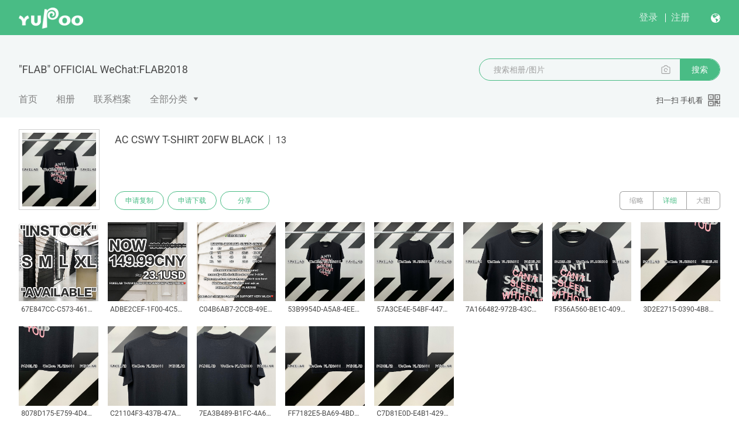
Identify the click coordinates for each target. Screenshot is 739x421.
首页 (28, 99)
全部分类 (168, 99)
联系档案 (112, 99)
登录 (648, 17)
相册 (65, 99)
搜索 (700, 69)
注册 (680, 17)
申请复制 (139, 200)
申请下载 (192, 200)
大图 (703, 200)
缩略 (636, 200)
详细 (670, 200)
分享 (245, 200)
